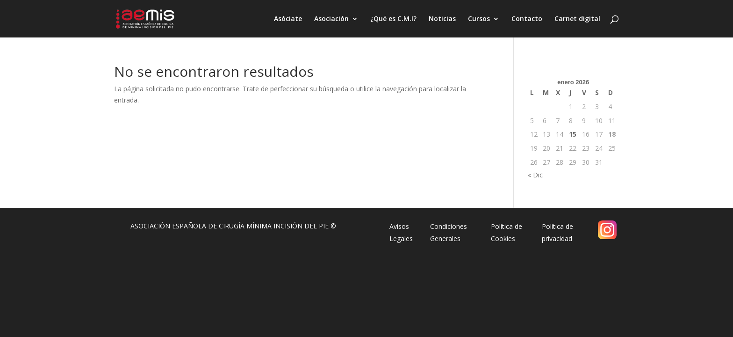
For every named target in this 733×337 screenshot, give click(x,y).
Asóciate (288, 19)
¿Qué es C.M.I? (393, 19)
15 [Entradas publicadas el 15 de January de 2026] (572, 134)
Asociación (331, 19)
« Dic (535, 174)
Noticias (442, 19)
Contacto (526, 19)
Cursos (479, 19)
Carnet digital (577, 19)
